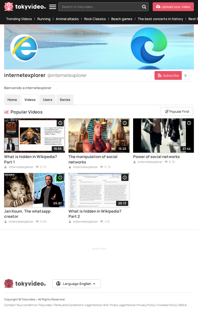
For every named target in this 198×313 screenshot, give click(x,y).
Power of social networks (156, 156)
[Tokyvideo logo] (25, 7)
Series (65, 99)
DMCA (183, 305)
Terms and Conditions (68, 305)
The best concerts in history (160, 18)
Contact (9, 305)
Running (43, 18)
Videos (30, 99)
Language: (76, 283)
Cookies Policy (167, 305)
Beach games (121, 18)
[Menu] (52, 7)
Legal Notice (93, 305)
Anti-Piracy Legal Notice (119, 305)
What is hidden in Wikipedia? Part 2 (94, 214)
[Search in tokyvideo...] (144, 6)
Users (47, 99)
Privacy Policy (146, 305)
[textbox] (99, 7)
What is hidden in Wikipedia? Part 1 (30, 159)
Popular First (177, 111)
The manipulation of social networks (92, 159)
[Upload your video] (173, 6)
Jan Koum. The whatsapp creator (27, 214)
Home (12, 99)
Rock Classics (95, 18)
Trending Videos (19, 18)
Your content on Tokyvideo (34, 305)
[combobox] (103, 6)
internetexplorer (18, 167)
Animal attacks (67, 18)
